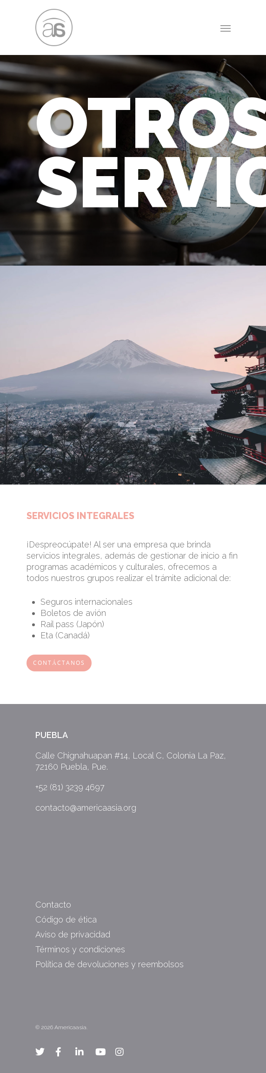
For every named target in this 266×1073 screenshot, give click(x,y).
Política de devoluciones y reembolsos (109, 964)
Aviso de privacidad (72, 934)
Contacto (53, 904)
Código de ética (66, 919)
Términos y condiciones (80, 949)
